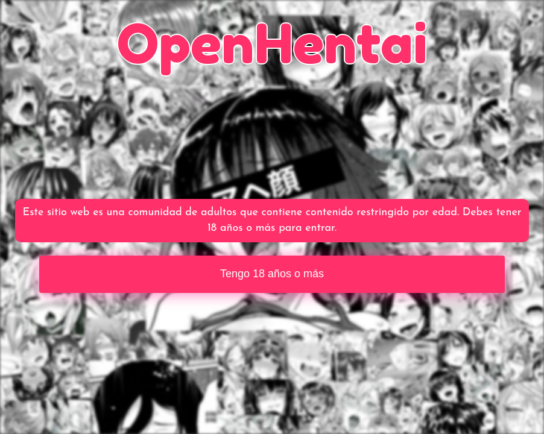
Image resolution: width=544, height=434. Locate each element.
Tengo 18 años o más (272, 274)
